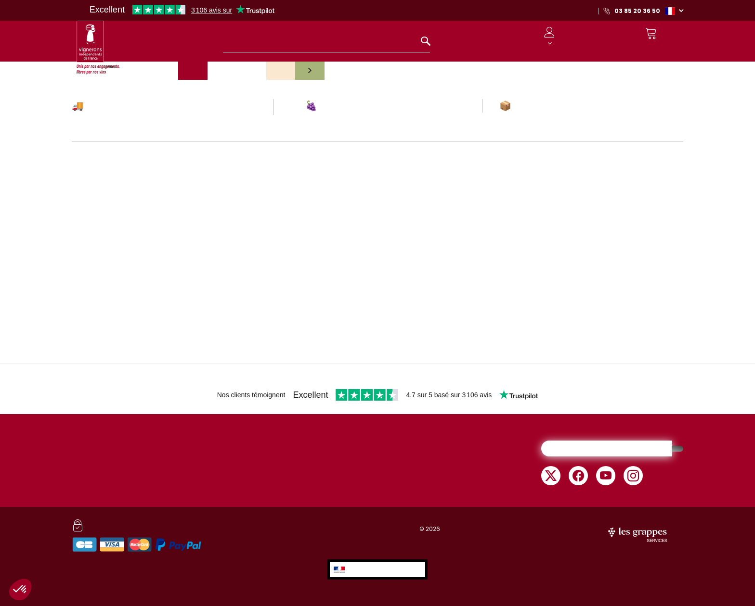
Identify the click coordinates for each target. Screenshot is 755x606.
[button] (674, 10)
